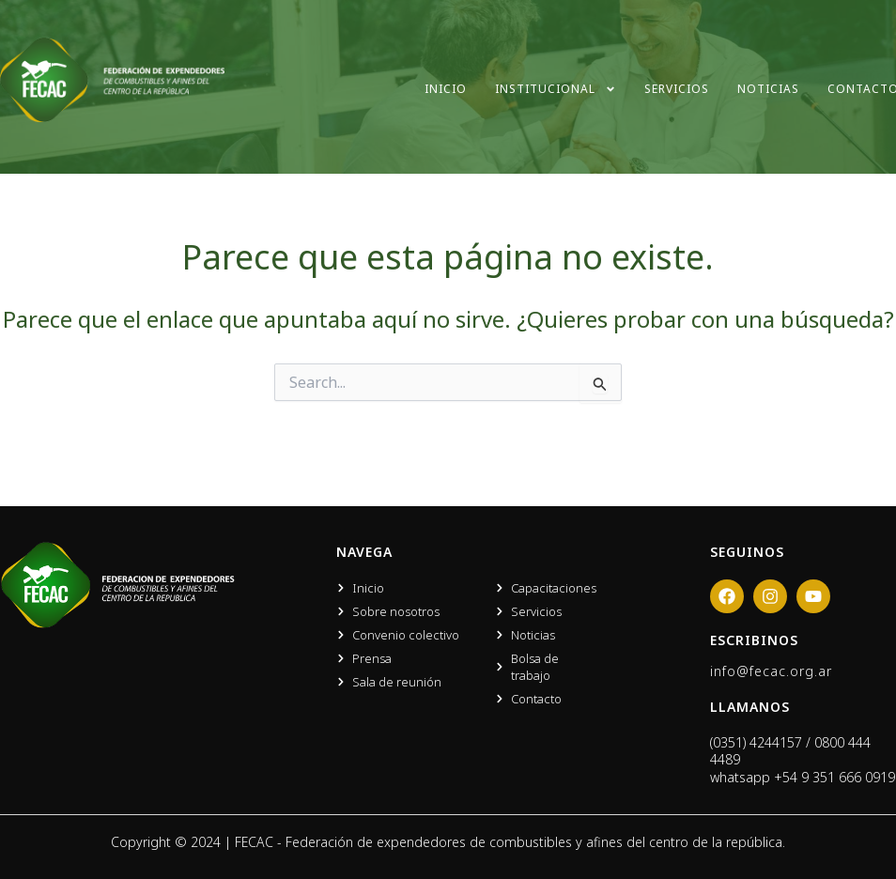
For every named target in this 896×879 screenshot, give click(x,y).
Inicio (446, 89)
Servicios (676, 89)
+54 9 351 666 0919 (834, 777)
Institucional (555, 89)
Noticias (768, 89)
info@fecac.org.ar (771, 671)
